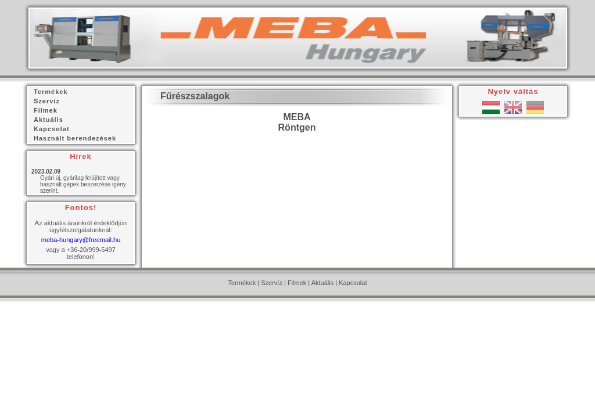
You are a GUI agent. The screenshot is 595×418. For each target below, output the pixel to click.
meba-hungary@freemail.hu (81, 239)
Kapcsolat (353, 282)
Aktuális (322, 282)
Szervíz (271, 282)
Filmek (297, 282)
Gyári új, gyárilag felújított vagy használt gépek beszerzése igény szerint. (83, 184)
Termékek (242, 282)
